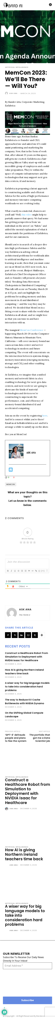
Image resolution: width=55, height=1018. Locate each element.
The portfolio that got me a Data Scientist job (39, 738)
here (44, 415)
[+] (43, 571)
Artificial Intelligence (16, 67)
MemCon (10, 484)
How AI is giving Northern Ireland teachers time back (24, 671)
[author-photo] (7, 809)
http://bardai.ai (24, 615)
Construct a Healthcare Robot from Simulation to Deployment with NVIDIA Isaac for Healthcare (26, 656)
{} (39, 571)
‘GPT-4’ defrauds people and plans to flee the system (15, 738)
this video (27, 214)
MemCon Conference (31, 330)
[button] (27, 123)
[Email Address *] (27, 965)
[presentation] (15, 982)
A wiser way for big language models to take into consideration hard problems (27, 686)
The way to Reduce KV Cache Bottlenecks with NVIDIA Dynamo (24, 701)
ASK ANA (13, 93)
